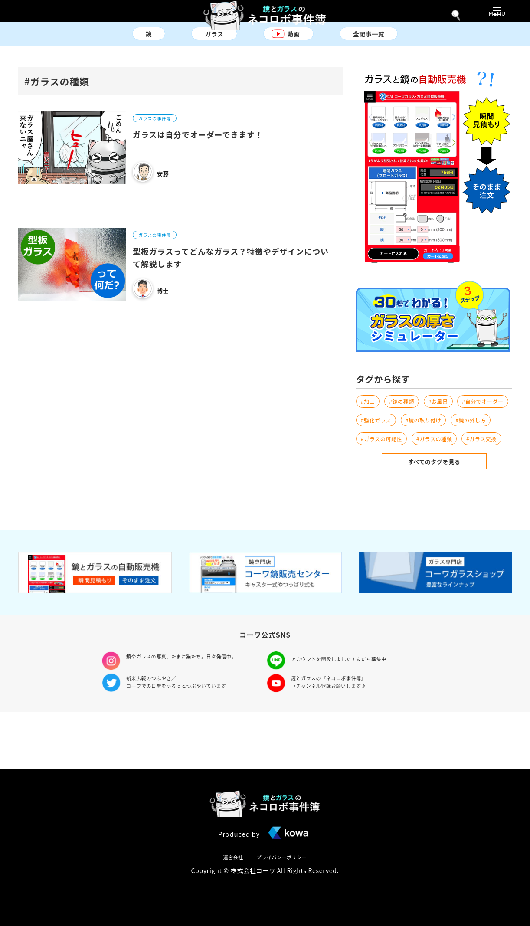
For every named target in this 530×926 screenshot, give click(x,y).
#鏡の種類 (406, 410)
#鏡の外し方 (435, 450)
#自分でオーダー (385, 430)
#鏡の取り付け (382, 450)
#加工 (369, 410)
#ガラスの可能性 (385, 470)
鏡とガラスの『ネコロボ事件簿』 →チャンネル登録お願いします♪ (335, 739)
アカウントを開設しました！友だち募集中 (347, 713)
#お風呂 (446, 410)
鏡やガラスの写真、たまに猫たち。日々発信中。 (191, 713)
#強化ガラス (441, 430)
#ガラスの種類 (444, 470)
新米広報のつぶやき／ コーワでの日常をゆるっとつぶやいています (185, 739)
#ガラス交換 (378, 490)
